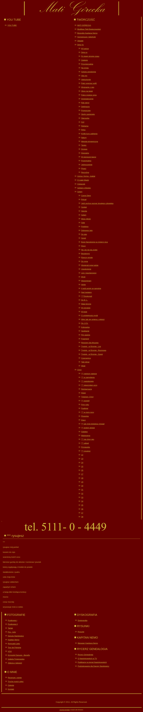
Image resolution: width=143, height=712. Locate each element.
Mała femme (86, 304)
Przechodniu (86, 161)
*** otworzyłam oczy (89, 385)
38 (82, 517)
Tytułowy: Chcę (87, 397)
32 (82, 494)
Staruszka (85, 118)
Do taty (84, 234)
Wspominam (86, 281)
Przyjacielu (85, 447)
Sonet (83, 238)
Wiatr (83, 366)
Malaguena (85, 436)
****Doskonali (86, 296)
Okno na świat (87, 91)
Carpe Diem (86, 196)
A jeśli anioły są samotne (91, 288)
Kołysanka (85, 327)
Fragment (85, 339)
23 (82, 459)
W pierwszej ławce (88, 157)
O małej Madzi (83, 180)
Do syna (84, 261)
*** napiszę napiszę (89, 374)
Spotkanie (85, 331)
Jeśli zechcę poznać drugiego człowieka (97, 203)
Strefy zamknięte (88, 114)
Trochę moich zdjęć (15, 681)
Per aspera (85, 335)
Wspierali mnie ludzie (89, 265)
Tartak (10, 628)
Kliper (83, 393)
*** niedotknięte (87, 381)
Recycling (85, 172)
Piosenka (85, 416)
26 (82, 470)
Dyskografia (82, 620)
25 (82, 466)
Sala (83, 223)
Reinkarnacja (86, 389)
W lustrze (85, 49)
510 (82, 122)
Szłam (79, 192)
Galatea (84, 432)
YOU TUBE (12, 25)
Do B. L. (84, 300)
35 (82, 505)
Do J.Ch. (84, 323)
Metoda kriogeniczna (89, 141)
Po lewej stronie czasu (90, 56)
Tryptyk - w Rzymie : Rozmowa (93, 350)
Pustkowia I (12, 620)
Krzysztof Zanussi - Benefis (19, 655)
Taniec (83, 145)
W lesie (84, 312)
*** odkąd (85, 443)
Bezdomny (85, 254)
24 (82, 463)
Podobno (84, 226)
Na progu (85, 68)
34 (82, 501)
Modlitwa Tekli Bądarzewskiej (89, 29)
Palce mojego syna (88, 95)
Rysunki (81, 632)
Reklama (84, 126)
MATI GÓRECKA (84, 25)
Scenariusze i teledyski (86, 37)
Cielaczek (81, 184)
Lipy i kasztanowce (88, 273)
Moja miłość (86, 219)
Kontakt (11, 689)
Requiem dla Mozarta (89, 343)
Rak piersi (85, 103)
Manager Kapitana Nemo (88, 643)
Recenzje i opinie (15, 678)
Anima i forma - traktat (86, 176)
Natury (83, 138)
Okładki (80, 41)
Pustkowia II (13, 624)
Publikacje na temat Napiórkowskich (92, 662)
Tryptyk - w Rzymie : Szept (92, 354)
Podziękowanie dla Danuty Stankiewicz (93, 666)
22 (82, 455)
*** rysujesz (85, 451)
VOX (10, 651)
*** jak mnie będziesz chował (92, 424)
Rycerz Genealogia (85, 655)
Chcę (79, 370)
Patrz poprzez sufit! (89, 83)
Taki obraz (85, 362)
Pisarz (83, 168)
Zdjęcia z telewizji (15, 663)
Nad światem (86, 292)
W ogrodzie (85, 308)
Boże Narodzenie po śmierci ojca (94, 242)
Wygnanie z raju (87, 87)
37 (82, 513)
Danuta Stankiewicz (16, 636)
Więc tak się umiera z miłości (92, 319)
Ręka (83, 130)
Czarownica (86, 358)
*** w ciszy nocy (87, 412)
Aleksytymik (86, 80)
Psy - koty (12, 632)
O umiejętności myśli (89, 315)
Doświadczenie (87, 99)
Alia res (84, 76)
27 (82, 474)
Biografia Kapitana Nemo (87, 33)
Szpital (84, 207)
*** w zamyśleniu (88, 377)
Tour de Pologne (14, 647)
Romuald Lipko (14, 644)
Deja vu (84, 52)
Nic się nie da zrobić (89, 250)
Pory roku (85, 405)
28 (82, 478)
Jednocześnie (86, 165)
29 (82, 482)
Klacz (83, 420)
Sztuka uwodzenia (88, 72)
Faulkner (84, 408)
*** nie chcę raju (87, 439)
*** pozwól (85, 401)
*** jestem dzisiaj (88, 428)
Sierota (84, 211)
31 (82, 490)
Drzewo (84, 149)
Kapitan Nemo (13, 640)
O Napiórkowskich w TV (87, 658)
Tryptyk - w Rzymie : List (91, 346)
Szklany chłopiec (84, 188)
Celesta (11, 685)
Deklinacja (85, 107)
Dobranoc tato (87, 230)
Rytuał (83, 199)
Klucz (83, 246)
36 (82, 509)
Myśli (83, 277)
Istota (83, 284)
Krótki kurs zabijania (89, 134)
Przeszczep (85, 110)
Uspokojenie (86, 269)
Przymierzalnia (87, 64)
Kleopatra (85, 153)
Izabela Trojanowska (16, 659)
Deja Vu (80, 45)
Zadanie (84, 60)
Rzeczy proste (87, 257)
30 (82, 486)
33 (82, 497)
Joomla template (64, 710)
